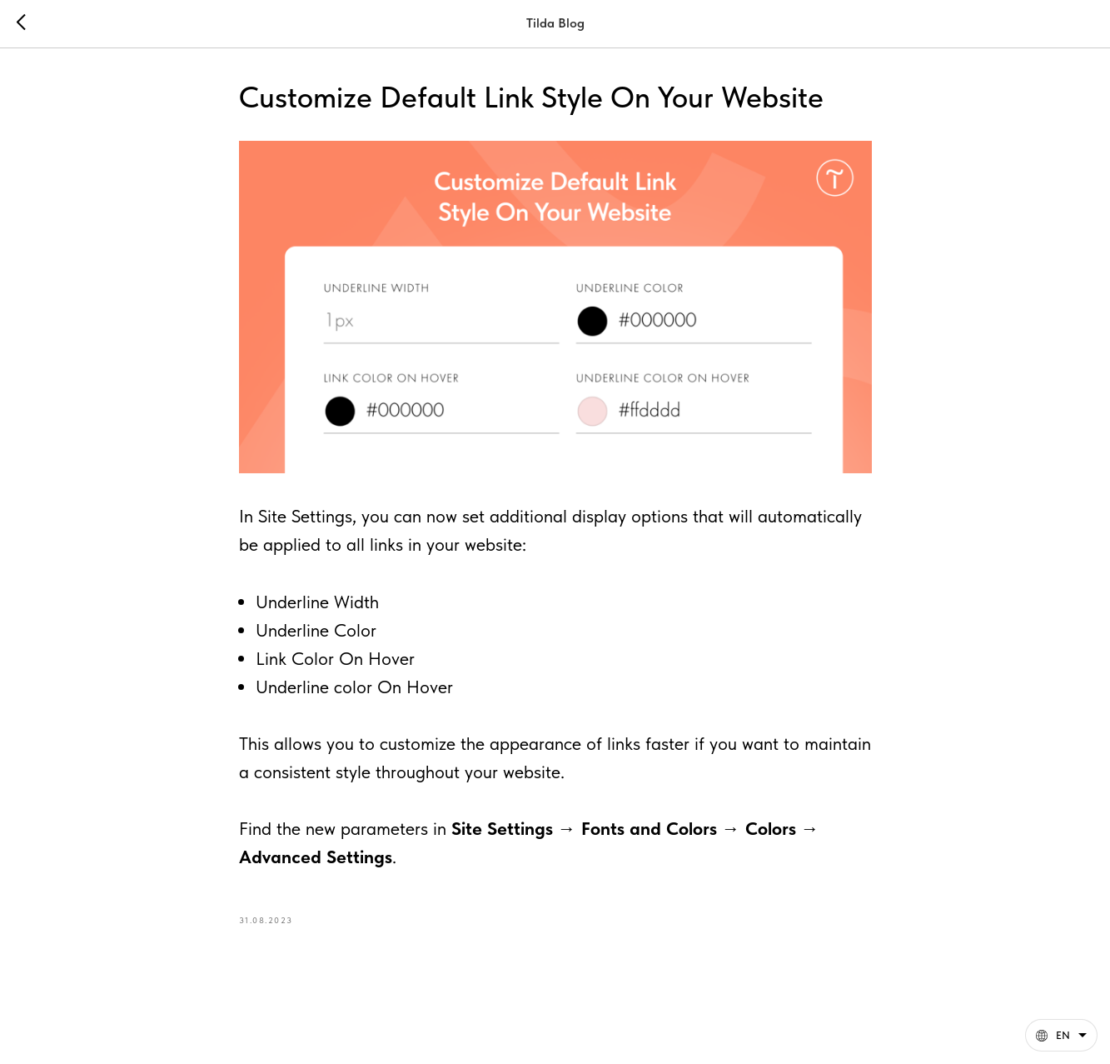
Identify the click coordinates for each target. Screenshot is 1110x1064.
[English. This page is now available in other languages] (1061, 1035)
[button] (1061, 1035)
